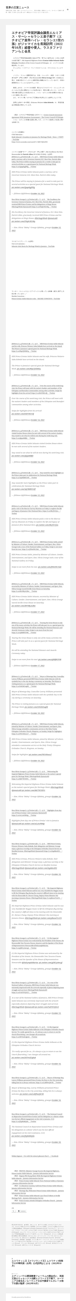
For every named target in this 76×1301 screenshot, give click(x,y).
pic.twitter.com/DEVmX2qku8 (24, 1057)
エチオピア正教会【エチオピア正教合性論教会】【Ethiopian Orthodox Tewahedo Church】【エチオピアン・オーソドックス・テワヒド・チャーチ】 (38, 1228)
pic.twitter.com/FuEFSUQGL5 (47, 1007)
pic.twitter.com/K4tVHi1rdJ (23, 414)
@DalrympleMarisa (30, 962)
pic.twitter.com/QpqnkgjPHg (23, 187)
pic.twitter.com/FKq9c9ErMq (23, 221)
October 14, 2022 (37, 193)
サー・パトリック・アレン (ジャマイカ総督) (51, 1239)
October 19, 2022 (37, 760)
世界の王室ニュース (17, 7)
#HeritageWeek (41, 218)
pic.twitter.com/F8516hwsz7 (40, 754)
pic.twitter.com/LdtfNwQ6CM (32, 1094)
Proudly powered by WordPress (21, 1297)
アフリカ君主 (43, 1225)
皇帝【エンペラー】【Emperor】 (31, 1245)
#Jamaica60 (52, 218)
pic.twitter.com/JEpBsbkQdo (23, 1136)
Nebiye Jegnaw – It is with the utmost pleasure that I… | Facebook (35, 1156)
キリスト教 (35, 1239)
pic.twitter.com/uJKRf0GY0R (49, 659)
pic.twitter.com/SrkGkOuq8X (36, 707)
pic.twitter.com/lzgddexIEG (46, 868)
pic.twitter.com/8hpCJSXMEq (29, 369)
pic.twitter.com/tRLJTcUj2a (47, 525)
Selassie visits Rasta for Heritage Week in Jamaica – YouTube (33, 246)
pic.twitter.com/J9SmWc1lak (49, 567)
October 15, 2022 (37, 495)
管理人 (27, 1225)
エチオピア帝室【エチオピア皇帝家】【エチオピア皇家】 (31, 1226)
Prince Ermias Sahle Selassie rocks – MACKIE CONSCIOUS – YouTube (36, 299)
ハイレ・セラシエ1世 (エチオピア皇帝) (49, 1241)
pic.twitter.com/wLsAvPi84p (33, 823)
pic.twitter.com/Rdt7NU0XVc (33, 790)
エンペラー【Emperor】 (44, 1234)
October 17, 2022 (37, 612)
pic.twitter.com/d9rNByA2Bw (24, 606)
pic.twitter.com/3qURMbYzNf (23, 489)
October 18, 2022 (37, 713)
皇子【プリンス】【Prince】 (43, 1243)
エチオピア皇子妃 (43, 1230)
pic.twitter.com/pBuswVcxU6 (50, 918)
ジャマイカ (35, 1241)
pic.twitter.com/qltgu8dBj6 (22, 456)
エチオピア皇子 (32, 1230)
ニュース (34, 1225)
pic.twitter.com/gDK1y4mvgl (50, 962)
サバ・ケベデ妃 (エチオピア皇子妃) (21, 1241)
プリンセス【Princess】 (28, 1243)
